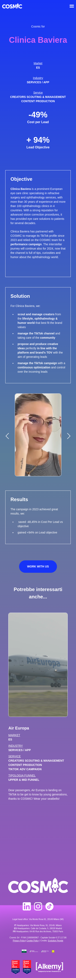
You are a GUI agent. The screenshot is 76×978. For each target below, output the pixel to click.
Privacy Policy (19, 941)
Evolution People (55, 941)
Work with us (38, 566)
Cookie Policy (33, 941)
